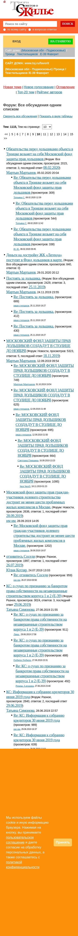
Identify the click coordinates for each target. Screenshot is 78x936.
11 (44, 134)
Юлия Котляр (16, 570)
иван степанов (21, 305)
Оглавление (65, 87)
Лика (17, 634)
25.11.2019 (37, 287)
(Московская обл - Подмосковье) (43, 50)
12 (51, 134)
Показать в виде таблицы (56, 116)
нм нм (11, 521)
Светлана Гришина (28, 460)
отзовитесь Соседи (20, 556)
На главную (60, 41)
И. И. (16, 248)
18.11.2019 (51, 356)
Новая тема (12, 87)
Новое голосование (39, 87)
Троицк (10, 54)
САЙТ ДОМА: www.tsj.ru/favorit (27, 63)
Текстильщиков (27, 54)
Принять (63, 842)
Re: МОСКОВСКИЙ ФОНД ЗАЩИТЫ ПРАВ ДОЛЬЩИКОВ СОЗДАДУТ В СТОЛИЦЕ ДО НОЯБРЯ (44, 371)
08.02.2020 (51, 168)
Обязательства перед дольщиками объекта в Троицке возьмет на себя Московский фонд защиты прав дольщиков (39, 154)
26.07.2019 (14, 565)
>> (5, 138)
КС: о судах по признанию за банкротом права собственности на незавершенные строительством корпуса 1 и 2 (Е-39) (36, 591)
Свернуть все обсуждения (20, 116)
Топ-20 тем (25, 92)
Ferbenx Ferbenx (22, 660)
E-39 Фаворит (49, 54)
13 (58, 134)
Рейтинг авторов (49, 92)
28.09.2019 (14, 516)
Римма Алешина (25, 685)
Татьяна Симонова (20, 609)
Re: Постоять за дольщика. (34, 297)
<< (6, 134)
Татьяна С (19, 197)
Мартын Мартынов (21, 173)
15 (71, 134)
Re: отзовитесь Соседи (31, 575)
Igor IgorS (25, 486)
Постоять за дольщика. (23, 278)
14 (64, 134)
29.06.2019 (22, 605)
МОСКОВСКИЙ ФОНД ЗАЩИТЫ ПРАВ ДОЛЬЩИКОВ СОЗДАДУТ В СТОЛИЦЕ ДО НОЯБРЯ (38, 346)
